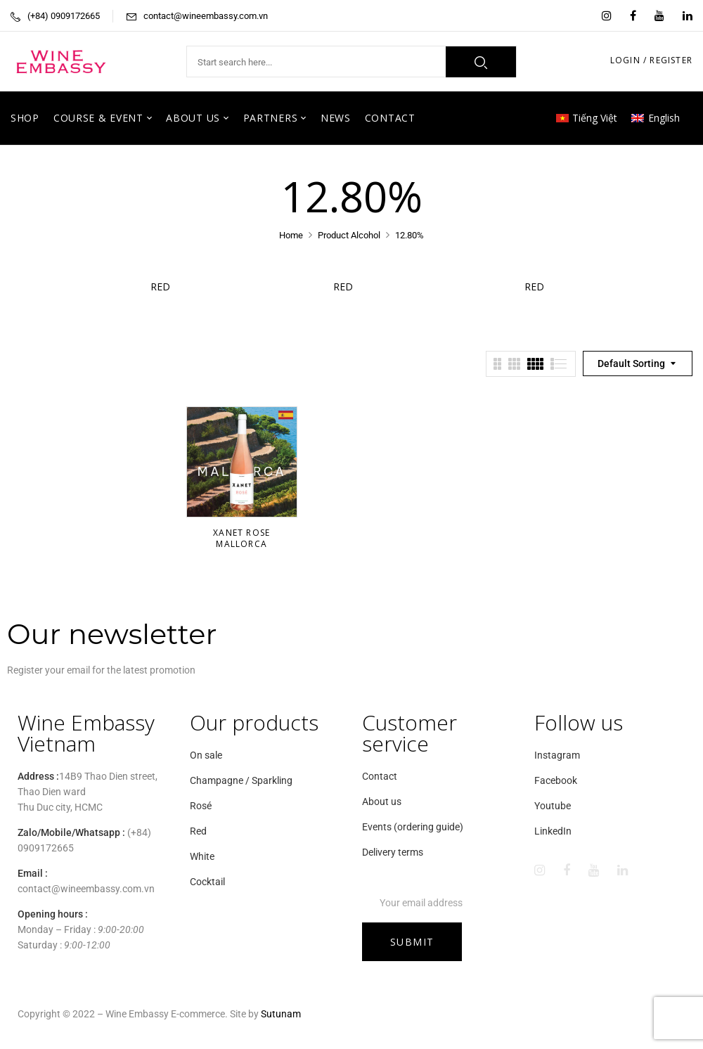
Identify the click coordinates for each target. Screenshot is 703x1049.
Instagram (557, 755)
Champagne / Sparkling (241, 780)
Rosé (201, 805)
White (202, 856)
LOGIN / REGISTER (651, 60)
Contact (379, 776)
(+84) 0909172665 (63, 16)
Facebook (555, 780)
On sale (206, 755)
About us (381, 801)
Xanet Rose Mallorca (241, 538)
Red (168, 286)
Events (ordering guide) (412, 826)
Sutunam (281, 1013)
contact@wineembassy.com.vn (205, 16)
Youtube (552, 805)
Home (291, 235)
